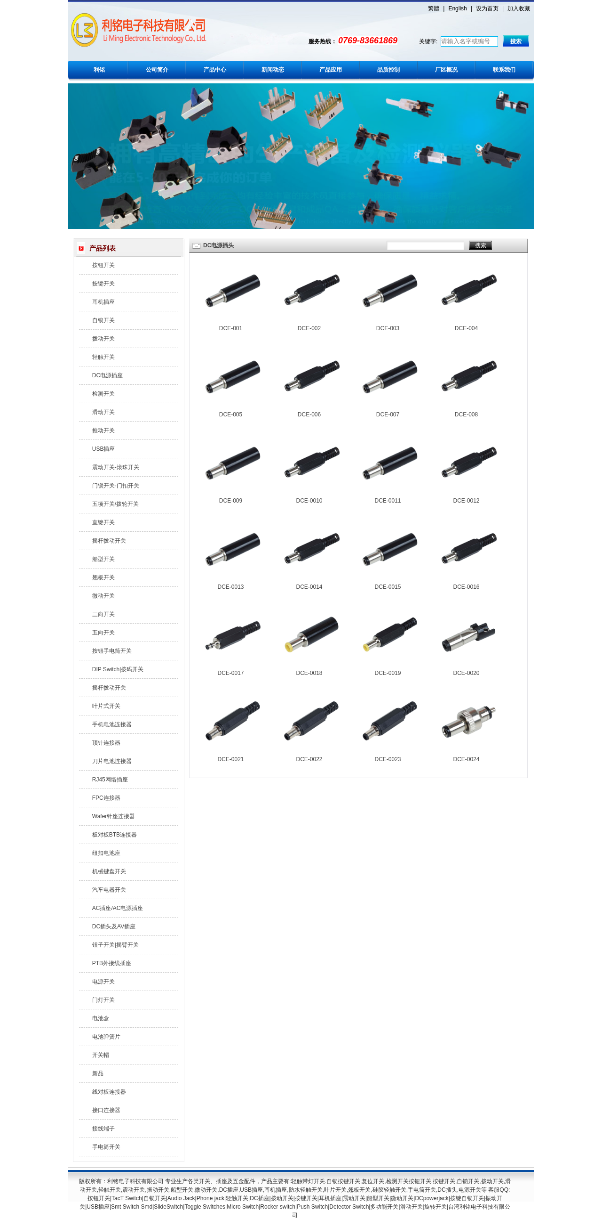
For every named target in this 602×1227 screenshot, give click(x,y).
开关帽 (100, 1055)
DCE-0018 (309, 673)
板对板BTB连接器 (114, 834)
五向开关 (103, 632)
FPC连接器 (106, 798)
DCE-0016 (466, 587)
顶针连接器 (106, 742)
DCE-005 (230, 414)
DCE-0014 (309, 587)
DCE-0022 (309, 759)
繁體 (433, 8)
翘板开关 (103, 577)
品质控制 (388, 69)
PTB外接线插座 (111, 963)
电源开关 (103, 981)
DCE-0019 (387, 673)
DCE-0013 (230, 587)
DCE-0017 (230, 673)
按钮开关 (103, 265)
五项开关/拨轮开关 (115, 504)
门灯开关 (103, 1000)
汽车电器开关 (109, 889)
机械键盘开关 (109, 871)
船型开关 (103, 559)
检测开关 (103, 393)
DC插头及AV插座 (113, 926)
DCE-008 (466, 414)
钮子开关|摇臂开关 (115, 945)
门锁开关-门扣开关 (115, 485)
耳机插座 (103, 302)
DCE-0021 (230, 759)
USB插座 (103, 449)
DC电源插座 (107, 375)
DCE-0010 (309, 500)
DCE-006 (309, 414)
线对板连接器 (109, 1092)
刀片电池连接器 (112, 761)
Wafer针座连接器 (113, 816)
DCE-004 (466, 328)
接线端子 (103, 1128)
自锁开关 (103, 320)
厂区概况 (446, 69)
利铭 (99, 69)
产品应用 (330, 69)
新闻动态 (272, 69)
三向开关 (103, 614)
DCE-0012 (466, 500)
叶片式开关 (106, 706)
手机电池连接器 (112, 724)
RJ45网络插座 (110, 779)
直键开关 (103, 522)
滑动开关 (103, 412)
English (457, 8)
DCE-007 (387, 414)
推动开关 (103, 430)
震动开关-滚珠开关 (115, 467)
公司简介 (157, 69)
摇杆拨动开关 (109, 540)
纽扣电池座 (106, 853)
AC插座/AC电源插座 (117, 908)
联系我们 (504, 69)
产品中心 (215, 69)
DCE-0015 (387, 587)
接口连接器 (106, 1110)
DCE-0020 (466, 673)
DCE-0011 (387, 500)
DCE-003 (387, 328)
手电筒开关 (106, 1147)
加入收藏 (518, 8)
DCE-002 (309, 328)
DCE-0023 (387, 759)
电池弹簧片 (106, 1036)
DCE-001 (230, 328)
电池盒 (100, 1018)
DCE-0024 (466, 759)
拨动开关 (103, 338)
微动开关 (103, 596)
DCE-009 (230, 500)
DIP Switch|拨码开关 (118, 669)
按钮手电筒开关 (112, 651)
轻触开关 (103, 357)
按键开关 (103, 283)
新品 (97, 1073)
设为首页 (487, 8)
